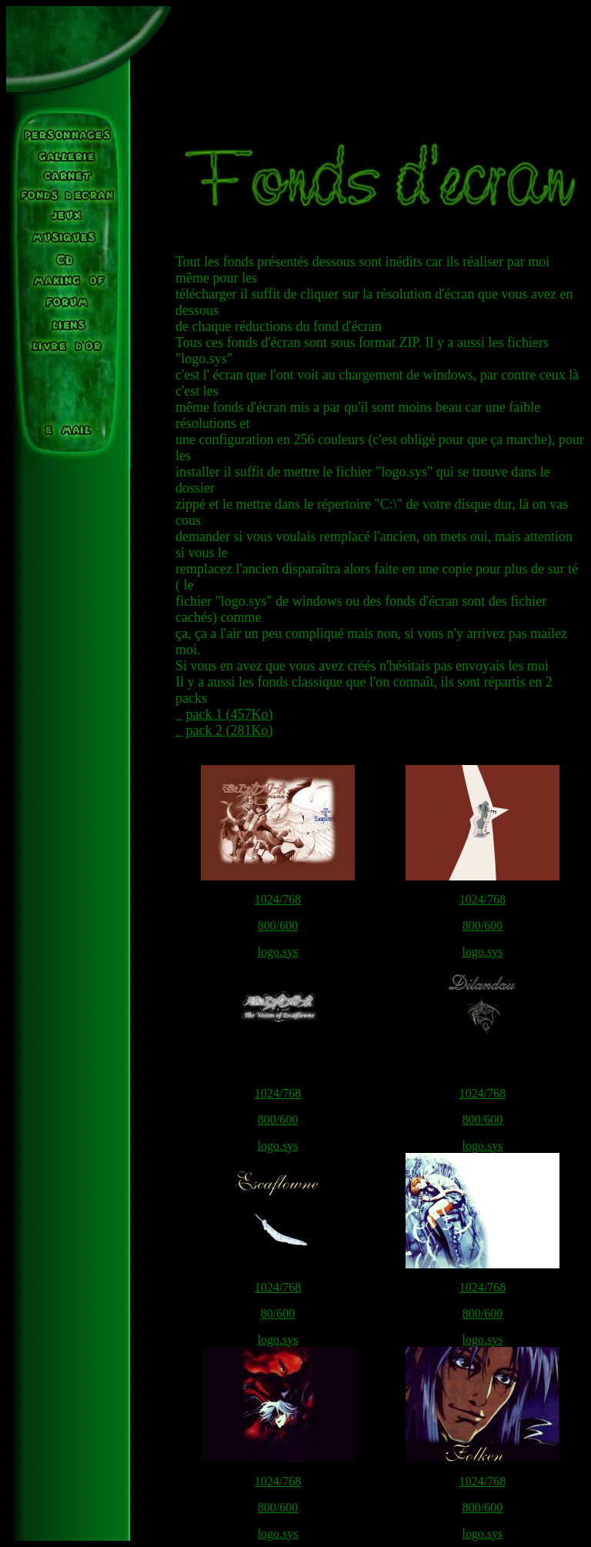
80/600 (278, 1313)
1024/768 (278, 899)
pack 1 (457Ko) (229, 714)
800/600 (278, 925)
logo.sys (278, 951)
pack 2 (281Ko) (229, 730)
